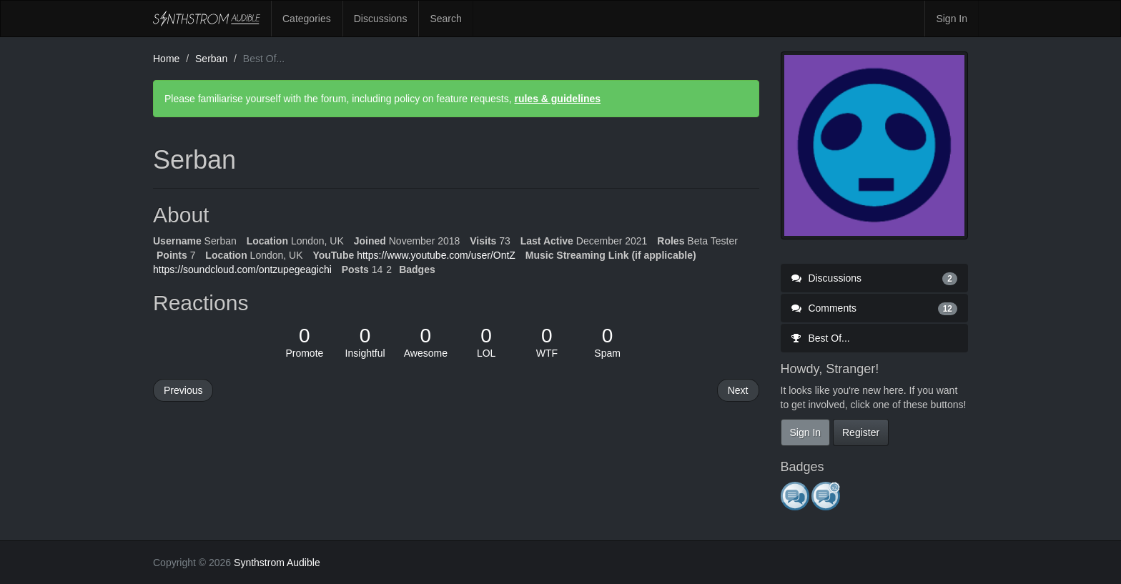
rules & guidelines (557, 98)
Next (738, 390)
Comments (874, 308)
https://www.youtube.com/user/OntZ (436, 255)
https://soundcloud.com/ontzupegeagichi (242, 269)
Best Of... (820, 338)
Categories (306, 18)
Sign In (951, 18)
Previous (183, 390)
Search (445, 18)
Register (860, 432)
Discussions (381, 18)
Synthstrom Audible (206, 18)
